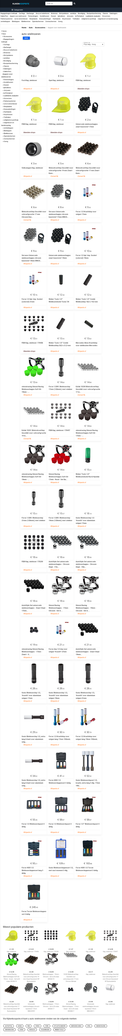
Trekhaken (76, 19)
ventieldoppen (5, 21)
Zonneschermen (51, 21)
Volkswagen (45, 1029)
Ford (46, 1026)
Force (37, 1026)
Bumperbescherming (94, 13)
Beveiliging (81, 13)
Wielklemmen (26, 21)
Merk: (26, 38)
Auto (4, 34)
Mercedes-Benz (76, 1026)
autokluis (73, 13)
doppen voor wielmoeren (18, 16)
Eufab (20, 1026)
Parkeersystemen (6, 19)
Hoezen (53, 16)
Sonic (21, 1029)
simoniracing (9, 1029)
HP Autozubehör (59, 1026)
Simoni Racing (100, 1026)
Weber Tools (59, 1029)
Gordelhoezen (44, 16)
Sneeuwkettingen (45, 19)
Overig (60, 21)
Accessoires (8, 36)
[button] (17, 10)
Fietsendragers (33, 16)
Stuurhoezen (66, 19)
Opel (88, 1026)
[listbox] (93, 44)
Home (5, 31)
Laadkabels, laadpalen (93, 16)
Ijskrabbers (61, 16)
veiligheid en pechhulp (89, 19)
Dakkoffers (4, 16)
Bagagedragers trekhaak (9, 13)
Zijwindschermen (37, 21)
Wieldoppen (15, 21)
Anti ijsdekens (64, 13)
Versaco (32, 1029)
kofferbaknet (79, 16)
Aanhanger (30, 13)
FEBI (28, 1026)
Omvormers (106, 16)
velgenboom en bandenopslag (108, 19)
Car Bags (22, 13)
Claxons (105, 13)
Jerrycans (70, 16)
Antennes (54, 13)
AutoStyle (8, 1026)
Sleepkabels (33, 19)
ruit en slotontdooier (21, 19)
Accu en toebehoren (42, 13)
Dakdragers (113, 13)
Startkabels (56, 19)
